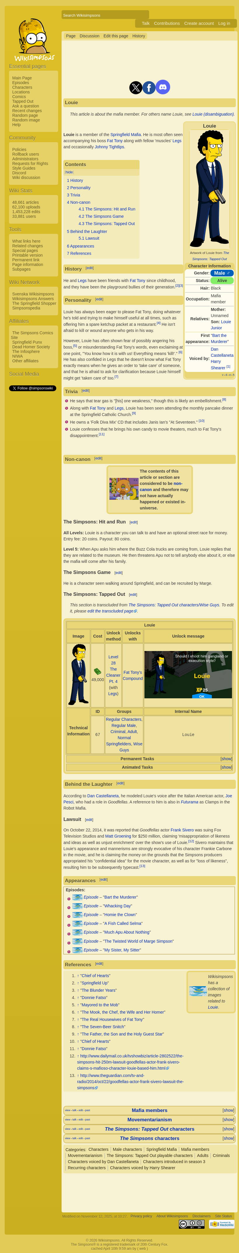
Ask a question (25, 106)
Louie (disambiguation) (213, 114)
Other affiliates (25, 361)
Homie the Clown (120, 914)
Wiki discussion (26, 177)
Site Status (223, 1216)
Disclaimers (202, 1216)
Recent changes (27, 110)
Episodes (20, 82)
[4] (159, 323)
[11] (101, 434)
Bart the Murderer (120, 897)
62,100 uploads (26, 207)
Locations (21, 92)
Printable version (27, 255)
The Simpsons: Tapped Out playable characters (150, 1155)
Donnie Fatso (94, 997)
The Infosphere (26, 351)
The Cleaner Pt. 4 (113, 675)
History (138, 36)
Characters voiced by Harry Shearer (142, 1167)
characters (149, 1129)
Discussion (90, 36)
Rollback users (25, 154)
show (226, 758)
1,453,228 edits (26, 211)
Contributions (167, 23)
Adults (202, 1155)
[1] (228, 366)
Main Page (22, 78)
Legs (176, 140)
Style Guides (23, 168)
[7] (116, 376)
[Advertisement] (32, 479)
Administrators (25, 158)
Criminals (221, 1155)
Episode (91, 897)
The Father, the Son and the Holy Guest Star (122, 1034)
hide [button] (69, 172)
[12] (191, 841)
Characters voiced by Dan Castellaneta (103, 1161)
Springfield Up (94, 983)
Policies (19, 149)
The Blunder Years (98, 990)
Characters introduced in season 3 (174, 1161)
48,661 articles (25, 202)
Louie (213, 1007)
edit (90, 268)
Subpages (21, 269)
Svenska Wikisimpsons (33, 294)
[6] (180, 352)
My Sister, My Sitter (122, 950)
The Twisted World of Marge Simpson (138, 941)
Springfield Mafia (125, 134)
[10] (201, 420)
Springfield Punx (27, 342)
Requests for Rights (30, 163)
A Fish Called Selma (122, 923)
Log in (224, 23)
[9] (134, 413)
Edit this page (116, 36)
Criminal (118, 731)
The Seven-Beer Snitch (103, 1026)
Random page (25, 115)
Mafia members (150, 1110)
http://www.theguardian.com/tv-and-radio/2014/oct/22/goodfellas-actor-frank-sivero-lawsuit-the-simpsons (130, 1081)
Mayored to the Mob (100, 1005)
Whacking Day (117, 906)
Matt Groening (118, 836)
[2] (177, 285)
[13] (142, 866)
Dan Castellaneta (102, 795)
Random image (26, 120)
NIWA (17, 356)
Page (71, 36)
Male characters (127, 1149)
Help (16, 124)
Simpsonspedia (26, 308)
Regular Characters (123, 719)
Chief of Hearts (95, 975)
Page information (27, 264)
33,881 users (24, 216)
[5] (75, 345)
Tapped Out (22, 101)
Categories (75, 1149)
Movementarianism (150, 1120)
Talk (146, 23)
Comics (19, 96)
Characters (22, 87)
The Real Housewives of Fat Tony (112, 1019)
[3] (181, 285)
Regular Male (123, 725)
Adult (132, 731)
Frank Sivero (182, 830)
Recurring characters (87, 1167)
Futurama (189, 802)
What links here (26, 241)
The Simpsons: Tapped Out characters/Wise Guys (174, 605)
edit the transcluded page (110, 611)
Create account (199, 23)
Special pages (25, 250)
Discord (19, 172)
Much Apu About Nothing (126, 932)
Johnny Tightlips (109, 147)
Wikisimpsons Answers (33, 298)
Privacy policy (141, 1216)
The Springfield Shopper (34, 303)
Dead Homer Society (31, 346)
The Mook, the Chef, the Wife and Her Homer (123, 1012)
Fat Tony (115, 140)
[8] (224, 399)
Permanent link (25, 259)
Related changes (27, 245)
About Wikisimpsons (172, 1216)
